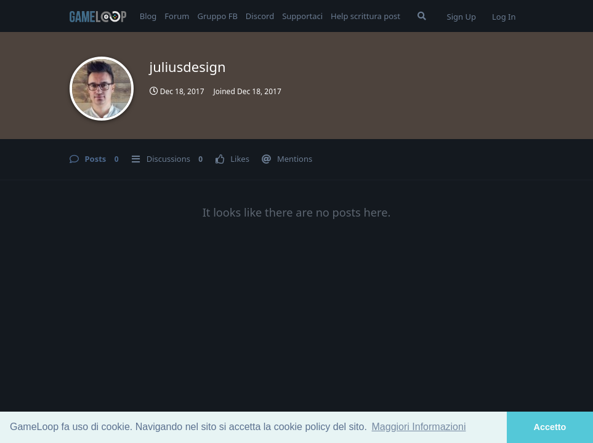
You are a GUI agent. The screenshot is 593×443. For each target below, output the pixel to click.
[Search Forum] (422, 16)
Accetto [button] (550, 427)
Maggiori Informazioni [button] (419, 426)
